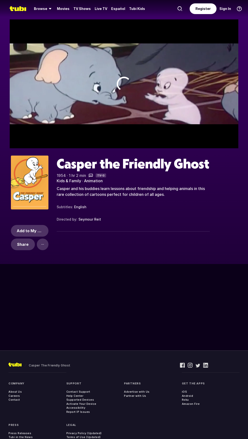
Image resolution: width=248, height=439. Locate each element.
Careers (14, 396)
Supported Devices (80, 399)
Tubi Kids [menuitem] (137, 9)
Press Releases (19, 433)
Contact (14, 399)
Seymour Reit (89, 219)
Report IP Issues (78, 412)
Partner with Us (135, 396)
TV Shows (82, 9)
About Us (15, 391)
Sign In (225, 9)
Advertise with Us (137, 391)
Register (203, 9)
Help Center (75, 396)
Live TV (101, 9)
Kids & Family (69, 180)
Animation (93, 180)
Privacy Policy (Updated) (84, 433)
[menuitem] (43, 9)
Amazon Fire (191, 404)
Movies (63, 9)
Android (187, 396)
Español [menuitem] (118, 9)
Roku (185, 399)
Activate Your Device (81, 404)
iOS (184, 391)
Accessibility (75, 407)
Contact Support (78, 391)
